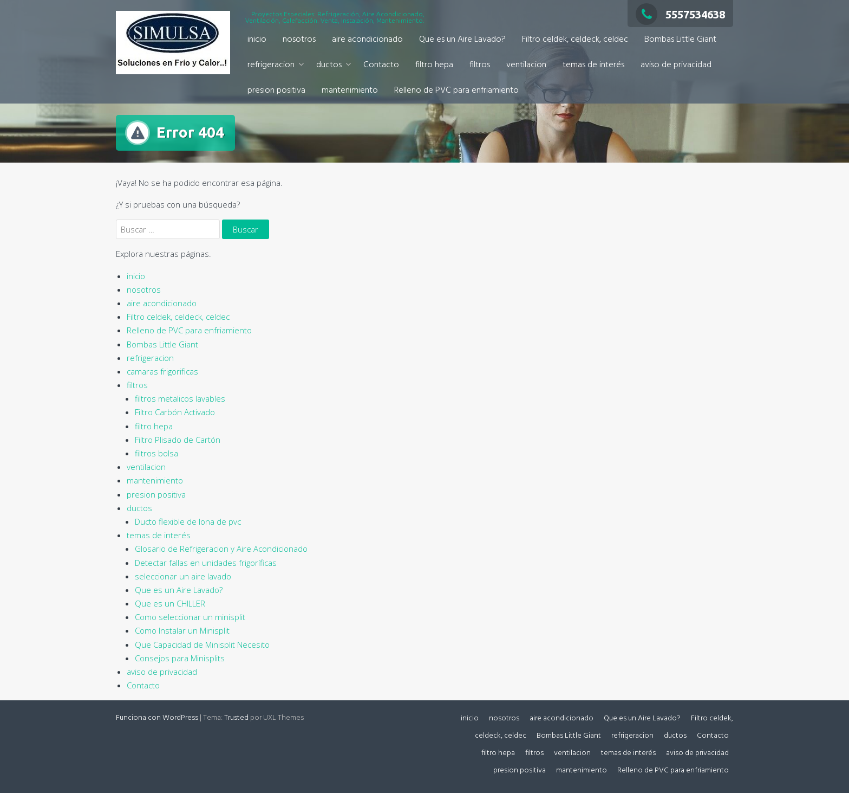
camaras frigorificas (162, 371)
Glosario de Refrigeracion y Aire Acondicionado (221, 548)
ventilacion (526, 65)
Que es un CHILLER (170, 603)
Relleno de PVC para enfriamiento (456, 90)
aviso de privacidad (676, 65)
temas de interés (593, 65)
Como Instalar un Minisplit (182, 630)
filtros (479, 65)
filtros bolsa (156, 453)
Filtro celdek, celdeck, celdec (575, 40)
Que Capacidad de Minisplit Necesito (202, 644)
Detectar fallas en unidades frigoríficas (206, 562)
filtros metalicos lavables (180, 398)
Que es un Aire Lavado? (462, 40)
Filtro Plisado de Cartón (177, 439)
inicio (256, 40)
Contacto (381, 65)
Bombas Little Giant (680, 40)
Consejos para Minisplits (180, 658)
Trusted (236, 718)
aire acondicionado (367, 40)
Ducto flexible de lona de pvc (188, 521)
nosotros (299, 40)
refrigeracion (271, 65)
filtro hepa (434, 65)
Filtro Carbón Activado (175, 412)
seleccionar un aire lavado (183, 576)
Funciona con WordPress (157, 718)
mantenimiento (350, 90)
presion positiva (276, 90)
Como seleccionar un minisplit (190, 616)
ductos (329, 65)
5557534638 (680, 14)
